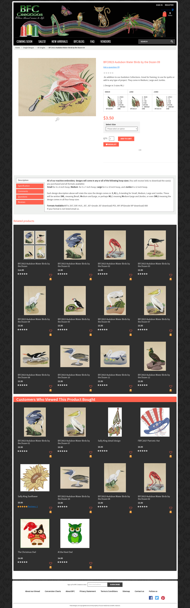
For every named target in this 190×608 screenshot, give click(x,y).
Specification (24, 185)
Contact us (139, 591)
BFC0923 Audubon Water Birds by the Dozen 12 (154, 376)
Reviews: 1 (33, 506)
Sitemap (126, 591)
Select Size (111, 124)
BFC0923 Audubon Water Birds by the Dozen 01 (74, 265)
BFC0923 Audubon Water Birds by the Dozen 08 (34, 376)
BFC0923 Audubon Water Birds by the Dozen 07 (154, 320)
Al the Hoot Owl (65, 552)
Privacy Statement (88, 591)
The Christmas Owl (27, 552)
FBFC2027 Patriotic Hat (149, 441)
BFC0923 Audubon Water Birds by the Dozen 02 (114, 265)
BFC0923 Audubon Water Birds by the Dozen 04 (34, 320)
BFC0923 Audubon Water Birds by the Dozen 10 (74, 376)
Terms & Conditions (109, 591)
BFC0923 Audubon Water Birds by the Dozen (34, 265)
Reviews (21, 202)
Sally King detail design (109, 441)
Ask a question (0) (111, 67)
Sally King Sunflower (28, 496)
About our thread (32, 591)
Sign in (159, 5)
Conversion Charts (53, 591)
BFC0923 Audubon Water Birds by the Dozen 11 (114, 376)
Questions (22, 196)
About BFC (70, 591)
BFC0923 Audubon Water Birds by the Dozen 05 (74, 320)
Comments (23, 191)
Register (169, 5)
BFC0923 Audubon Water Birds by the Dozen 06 (114, 320)
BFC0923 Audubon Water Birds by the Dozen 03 (154, 265)
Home (17, 48)
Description (23, 180)
